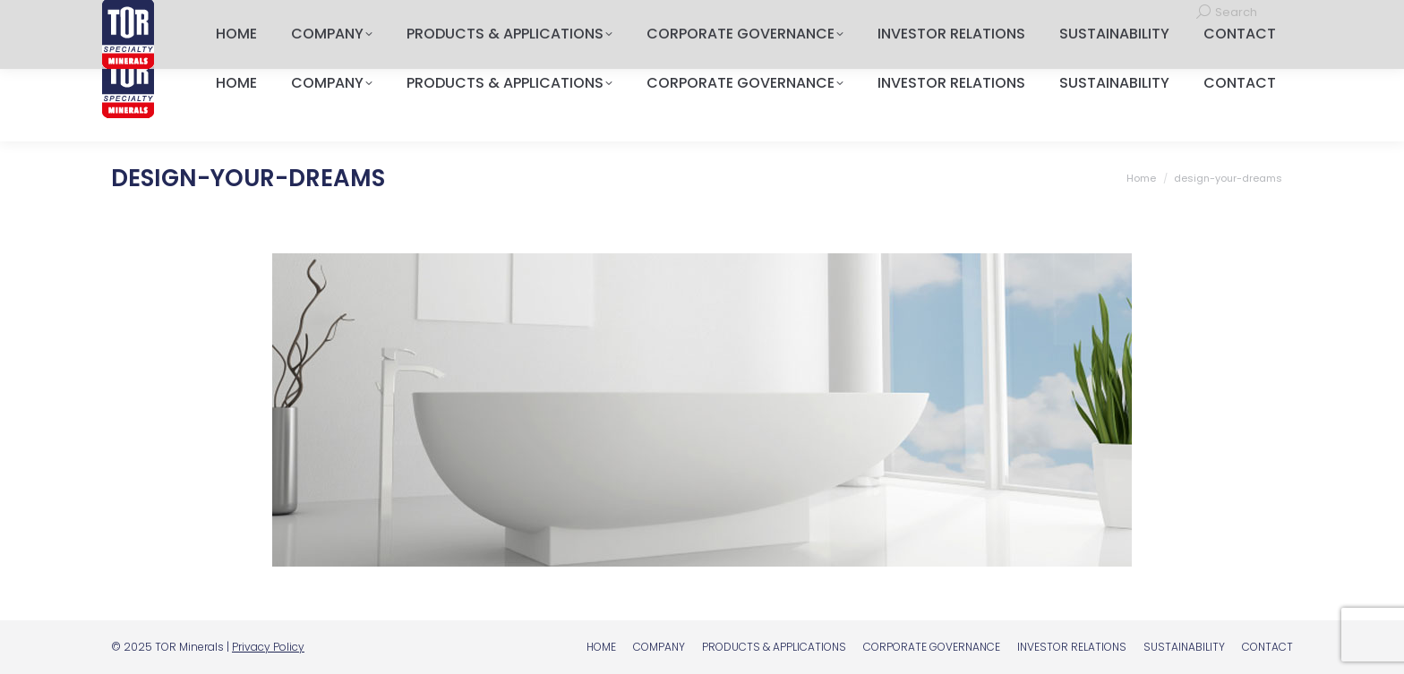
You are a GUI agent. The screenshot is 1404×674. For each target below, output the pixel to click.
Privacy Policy (268, 646)
